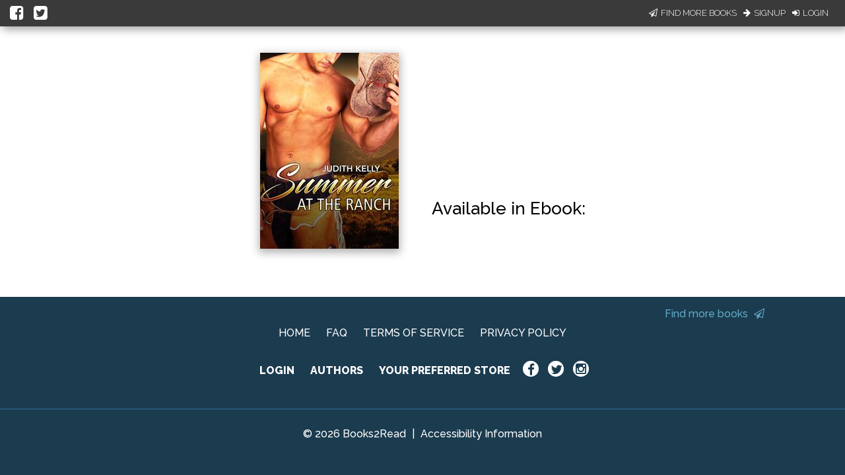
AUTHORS (336, 370)
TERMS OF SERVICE (413, 333)
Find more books (714, 313)
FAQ (336, 333)
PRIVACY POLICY (523, 333)
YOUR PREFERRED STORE (444, 370)
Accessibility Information (481, 434)
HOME (294, 333)
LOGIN (276, 370)
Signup (764, 13)
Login (810, 13)
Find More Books (693, 13)
